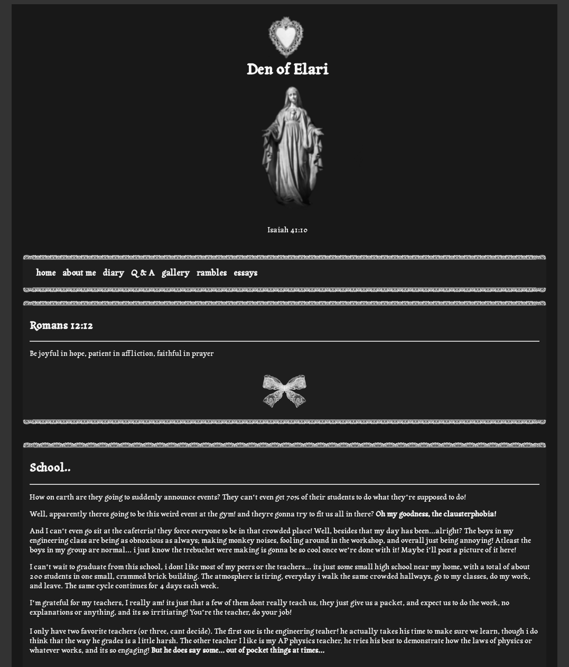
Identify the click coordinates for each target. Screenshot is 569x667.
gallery (176, 273)
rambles (212, 273)
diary (113, 273)
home (45, 273)
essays (245, 273)
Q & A (143, 273)
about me (79, 273)
